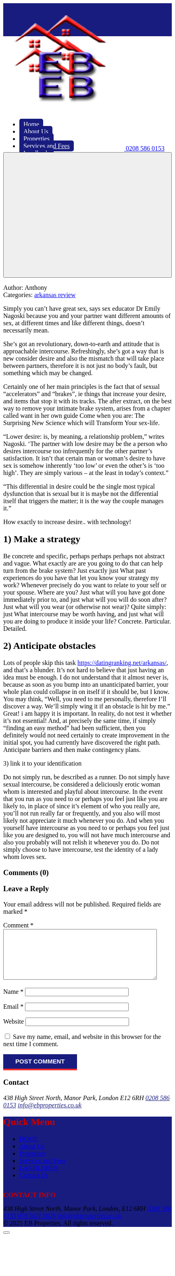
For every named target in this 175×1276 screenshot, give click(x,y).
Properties (32, 1163)
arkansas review (55, 294)
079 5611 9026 (37, 1225)
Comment (18, 925)
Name (13, 1001)
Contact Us (33, 1184)
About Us (31, 1155)
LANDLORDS (38, 1177)
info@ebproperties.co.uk (49, 1114)
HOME (28, 1148)
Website (13, 1031)
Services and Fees (42, 1170)
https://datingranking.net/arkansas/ (122, 662)
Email (13, 1016)
